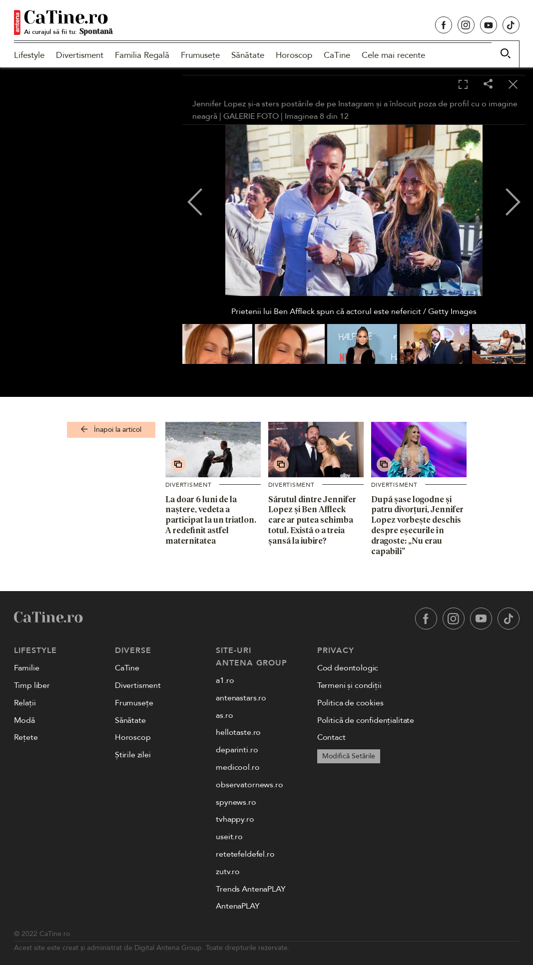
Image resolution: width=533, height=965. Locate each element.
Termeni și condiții (349, 685)
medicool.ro (237, 767)
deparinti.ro (237, 749)
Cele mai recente (393, 55)
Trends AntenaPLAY (250, 889)
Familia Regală (142, 55)
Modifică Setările (348, 756)
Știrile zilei (133, 754)
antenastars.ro (241, 697)
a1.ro (225, 680)
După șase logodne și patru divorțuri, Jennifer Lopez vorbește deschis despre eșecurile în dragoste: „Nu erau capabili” (417, 525)
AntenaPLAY (237, 906)
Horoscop (294, 55)
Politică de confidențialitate (365, 720)
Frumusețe (200, 55)
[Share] (488, 84)
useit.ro (229, 836)
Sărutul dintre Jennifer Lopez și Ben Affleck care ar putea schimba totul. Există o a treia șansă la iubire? (312, 520)
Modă (24, 720)
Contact (331, 737)
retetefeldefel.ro (245, 854)
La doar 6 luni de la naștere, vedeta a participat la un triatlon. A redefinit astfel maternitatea (210, 520)
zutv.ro (228, 871)
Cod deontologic (348, 667)
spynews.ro (236, 802)
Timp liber (32, 685)
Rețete (26, 737)
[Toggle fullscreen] (463, 84)
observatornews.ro (249, 784)
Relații (25, 702)
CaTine (337, 55)
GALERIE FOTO (251, 116)
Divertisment (79, 55)
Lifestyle (29, 55)
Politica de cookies (350, 702)
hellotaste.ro (238, 732)
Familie (26, 667)
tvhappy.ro (235, 819)
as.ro (224, 715)
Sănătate (247, 55)
